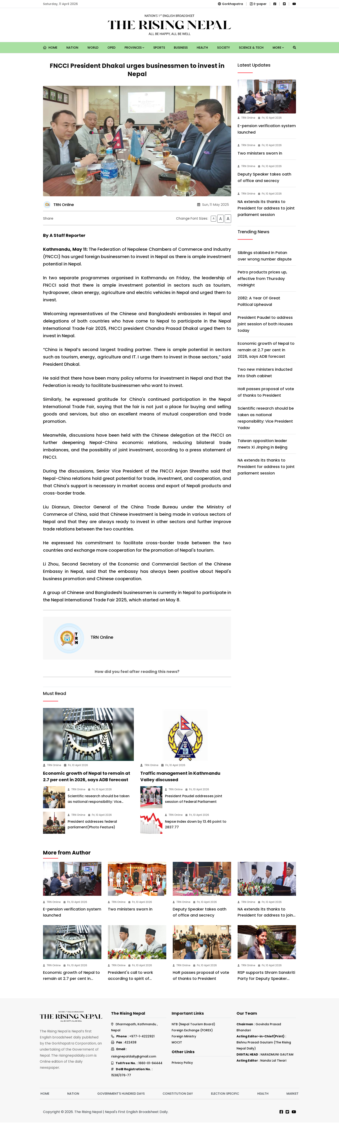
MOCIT (177, 1046)
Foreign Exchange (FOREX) (192, 1034)
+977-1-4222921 (142, 1040)
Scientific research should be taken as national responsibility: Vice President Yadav (99, 805)
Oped (111, 47)
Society (223, 47)
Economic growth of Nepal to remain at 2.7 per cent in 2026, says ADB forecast (266, 350)
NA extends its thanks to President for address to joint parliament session (266, 208)
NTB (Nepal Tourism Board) (193, 1027)
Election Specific (225, 1097)
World (92, 47)
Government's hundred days (121, 1097)
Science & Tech (251, 47)
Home (50, 47)
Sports (159, 47)
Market (292, 1097)
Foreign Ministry (184, 1040)
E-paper (258, 4)
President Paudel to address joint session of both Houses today (265, 324)
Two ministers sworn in (260, 153)
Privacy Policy (182, 1066)
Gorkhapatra (230, 4)
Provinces (134, 47)
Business (181, 47)
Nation (72, 47)
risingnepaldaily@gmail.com (133, 1060)
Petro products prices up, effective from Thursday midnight (262, 278)
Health (202, 47)
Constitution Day (178, 1097)
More (278, 47)
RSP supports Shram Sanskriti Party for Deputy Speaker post (266, 982)
